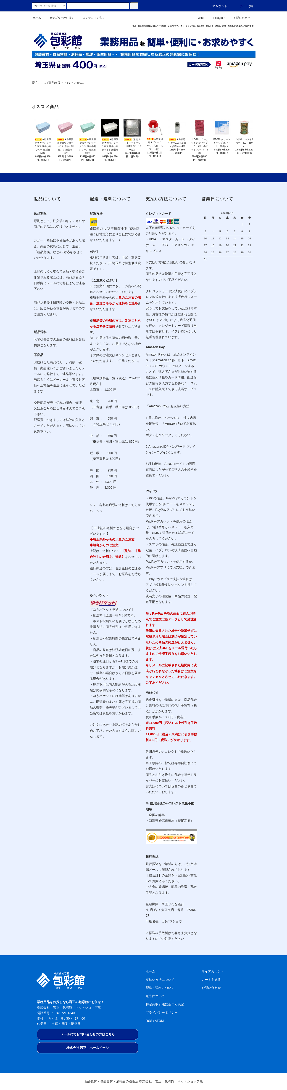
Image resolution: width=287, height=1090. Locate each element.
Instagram (216, 17)
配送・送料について (160, 988)
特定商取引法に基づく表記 (165, 1004)
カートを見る (211, 979)
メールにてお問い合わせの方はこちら (88, 1034)
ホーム (37, 17)
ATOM (159, 1021)
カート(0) (243, 6)
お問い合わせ (239, 17)
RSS (149, 1021)
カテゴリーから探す (59, 17)
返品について (155, 996)
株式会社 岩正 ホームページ (87, 1048)
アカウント (217, 6)
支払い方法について (160, 979)
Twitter (197, 17)
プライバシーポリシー (162, 1012)
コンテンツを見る (91, 17)
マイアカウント (213, 971)
